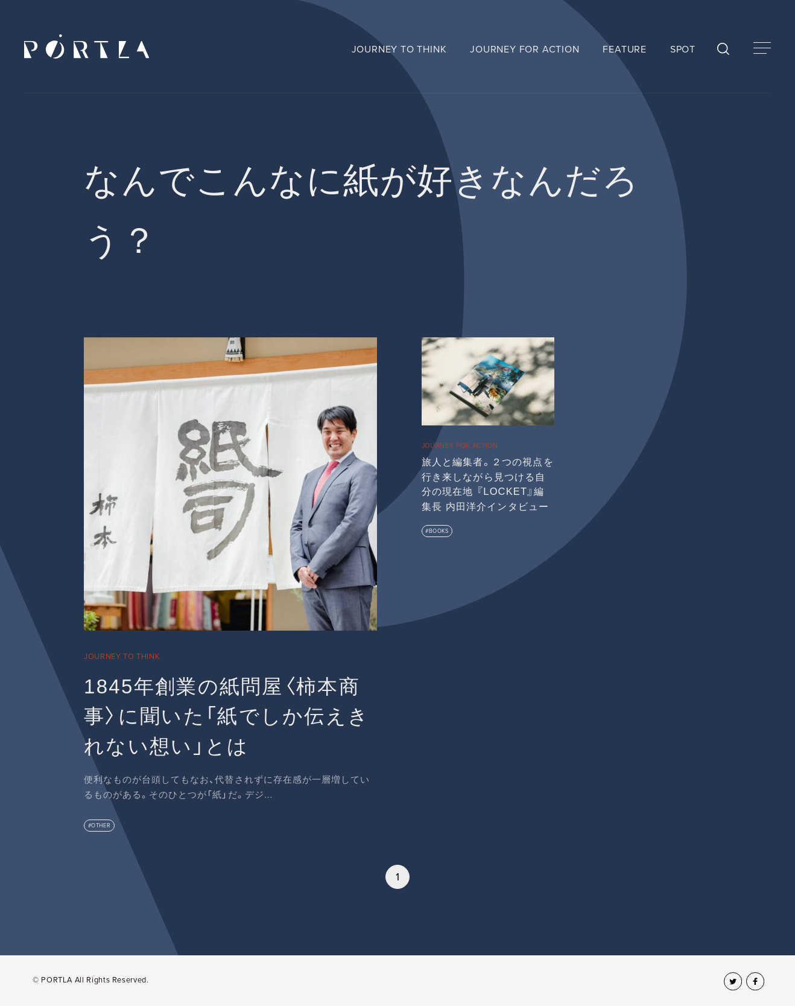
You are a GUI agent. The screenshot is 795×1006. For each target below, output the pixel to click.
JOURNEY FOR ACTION (524, 49)
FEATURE (625, 49)
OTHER (100, 826)
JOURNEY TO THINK (399, 49)
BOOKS (439, 531)
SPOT (682, 49)
